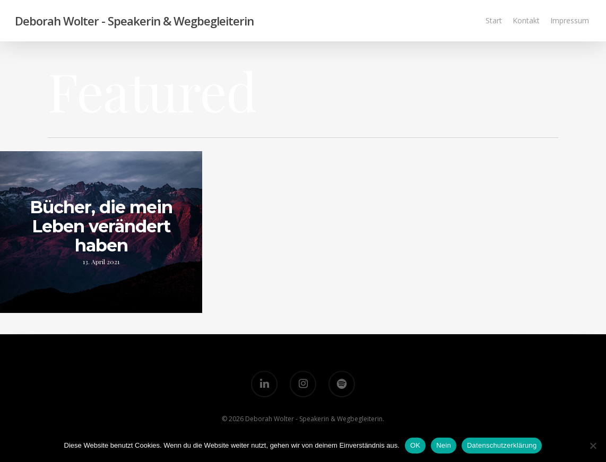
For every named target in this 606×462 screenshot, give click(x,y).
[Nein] (592, 445)
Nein (443, 445)
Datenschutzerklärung (501, 445)
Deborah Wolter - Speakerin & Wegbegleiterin (134, 21)
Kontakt (526, 20)
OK (415, 445)
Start (494, 20)
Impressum (569, 20)
